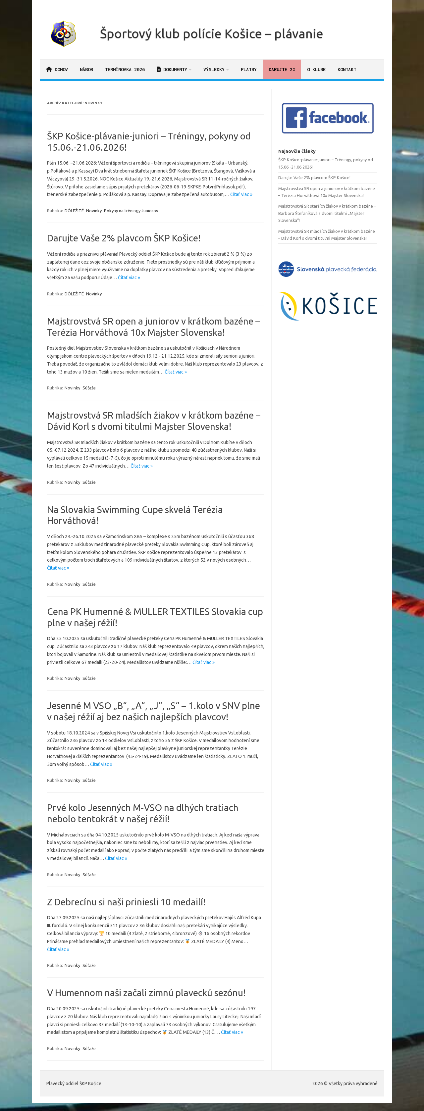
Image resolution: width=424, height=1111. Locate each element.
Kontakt (347, 69)
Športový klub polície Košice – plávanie (211, 33)
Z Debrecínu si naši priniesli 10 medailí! (126, 902)
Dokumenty (172, 69)
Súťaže (89, 387)
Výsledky (214, 69)
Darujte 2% (282, 69)
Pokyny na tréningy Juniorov (131, 210)
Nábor (86, 69)
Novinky (94, 210)
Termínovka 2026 (125, 69)
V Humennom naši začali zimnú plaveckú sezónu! (146, 992)
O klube (316, 69)
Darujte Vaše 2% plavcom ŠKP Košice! (124, 238)
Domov (57, 69)
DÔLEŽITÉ (74, 210)
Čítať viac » (241, 194)
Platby (249, 69)
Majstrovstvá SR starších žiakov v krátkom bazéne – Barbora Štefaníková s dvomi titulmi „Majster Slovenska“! (327, 213)
